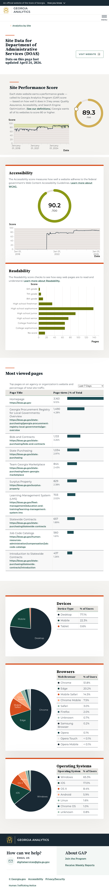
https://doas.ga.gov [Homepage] (20, 402)
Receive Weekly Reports (80, 865)
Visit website (90, 54)
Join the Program (75, 858)
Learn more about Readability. (42, 281)
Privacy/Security (55, 879)
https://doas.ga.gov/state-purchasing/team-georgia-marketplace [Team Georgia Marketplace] (25, 471)
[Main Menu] (104, 18)
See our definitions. (39, 108)
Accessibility (35, 879)
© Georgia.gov (17, 879)
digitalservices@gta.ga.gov (33, 862)
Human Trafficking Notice (22, 885)
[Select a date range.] (91, 386)
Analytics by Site (21, 25)
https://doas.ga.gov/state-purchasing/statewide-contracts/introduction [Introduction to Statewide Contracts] (24, 564)
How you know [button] (54, 3)
